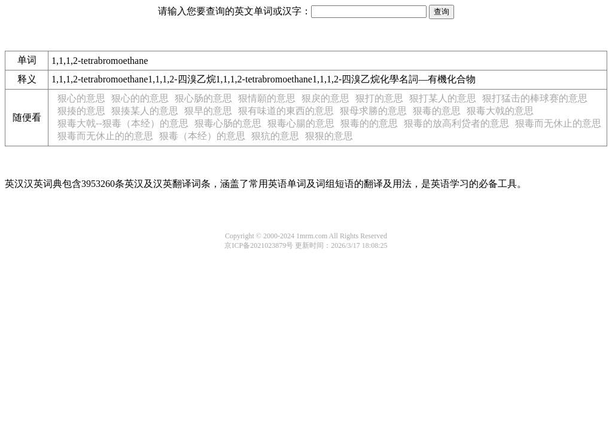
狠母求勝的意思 (373, 111)
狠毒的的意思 (369, 123)
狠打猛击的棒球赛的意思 (534, 98)
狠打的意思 (379, 98)
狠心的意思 (81, 98)
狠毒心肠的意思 (227, 123)
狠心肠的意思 (203, 98)
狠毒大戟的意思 (500, 111)
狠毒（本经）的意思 (202, 136)
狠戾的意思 (325, 98)
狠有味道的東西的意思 (286, 111)
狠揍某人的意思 (144, 111)
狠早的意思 (208, 111)
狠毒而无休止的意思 (558, 123)
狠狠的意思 (329, 136)
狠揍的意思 (81, 111)
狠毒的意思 (437, 111)
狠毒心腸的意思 (300, 123)
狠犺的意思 (275, 136)
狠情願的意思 (267, 98)
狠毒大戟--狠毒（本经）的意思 (122, 123)
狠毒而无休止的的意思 (105, 136)
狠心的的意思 (140, 98)
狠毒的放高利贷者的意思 (456, 123)
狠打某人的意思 (442, 98)
